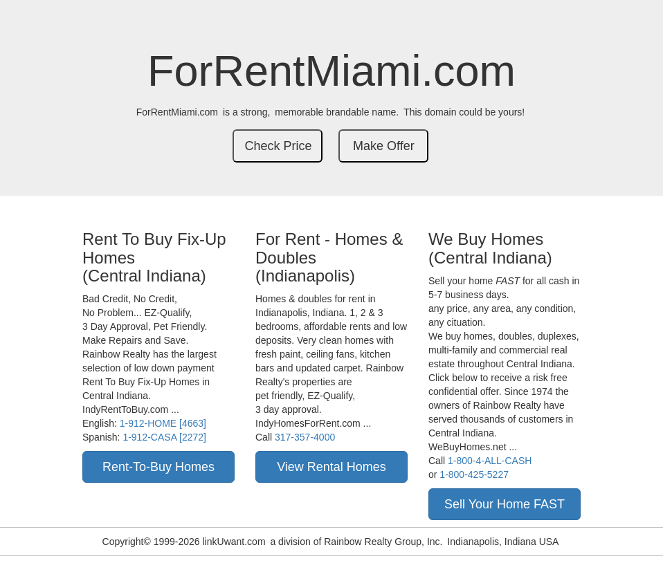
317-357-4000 (305, 437)
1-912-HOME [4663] (163, 423)
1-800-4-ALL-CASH (490, 460)
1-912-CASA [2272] (164, 437)
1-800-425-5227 (474, 474)
